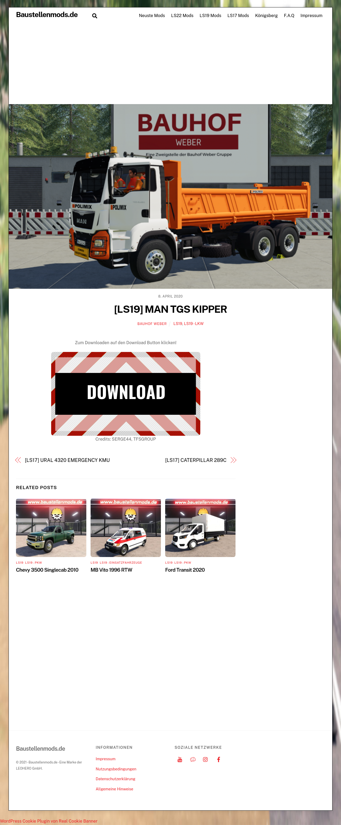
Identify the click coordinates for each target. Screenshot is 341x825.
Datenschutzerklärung (115, 779)
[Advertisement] (170, 64)
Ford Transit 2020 (185, 570)
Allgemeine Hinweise (114, 789)
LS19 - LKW (194, 323)
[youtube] (179, 759)
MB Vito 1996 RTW (111, 570)
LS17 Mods (238, 15)
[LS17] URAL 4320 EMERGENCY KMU (67, 460)
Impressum (311, 15)
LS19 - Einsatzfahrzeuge (121, 562)
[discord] (193, 759)
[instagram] (205, 759)
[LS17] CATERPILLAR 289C (195, 460)
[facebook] (218, 759)
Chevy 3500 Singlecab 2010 (47, 570)
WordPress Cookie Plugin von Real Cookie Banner (49, 821)
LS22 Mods (182, 15)
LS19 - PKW (33, 562)
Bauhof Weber (152, 324)
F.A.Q (289, 15)
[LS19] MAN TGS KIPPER (170, 309)
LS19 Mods (210, 15)
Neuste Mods (152, 15)
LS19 (177, 323)
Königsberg (266, 15)
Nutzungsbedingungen (116, 769)
